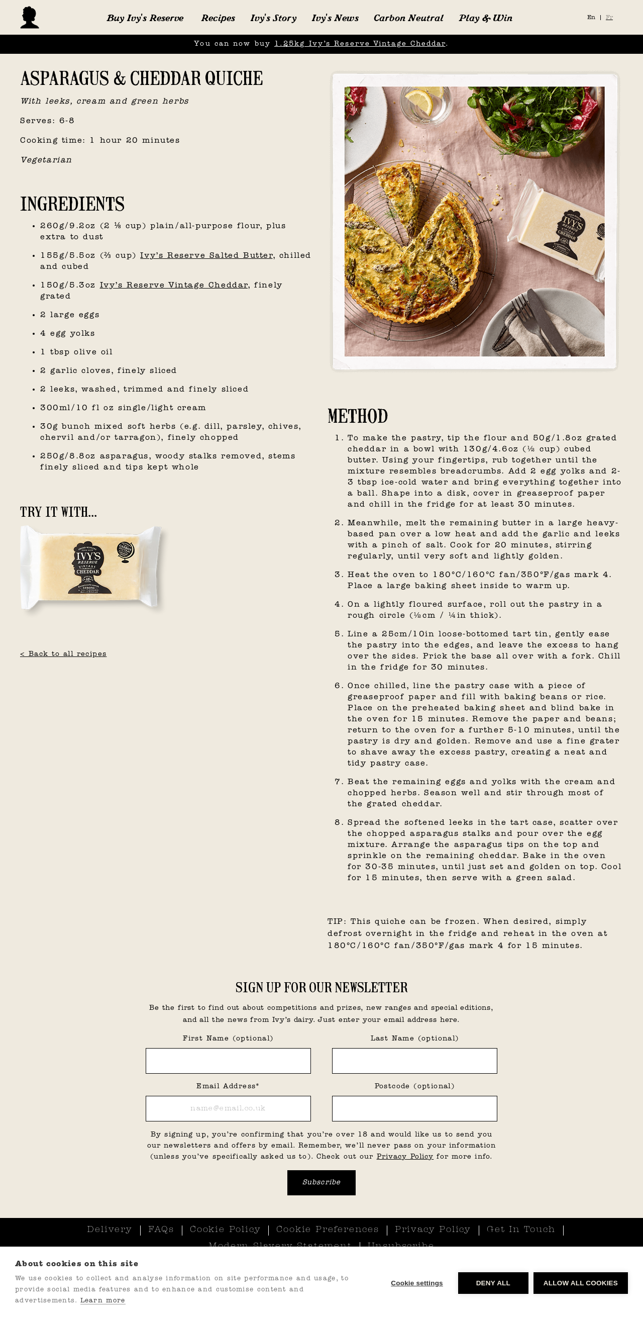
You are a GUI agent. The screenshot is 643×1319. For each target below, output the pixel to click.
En (591, 18)
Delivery (109, 1230)
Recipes (218, 18)
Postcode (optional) (415, 1086)
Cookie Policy (225, 1230)
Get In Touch (521, 1230)
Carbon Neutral (409, 18)
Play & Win (485, 18)
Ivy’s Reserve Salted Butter (206, 256)
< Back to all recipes (63, 654)
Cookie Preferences (327, 1230)
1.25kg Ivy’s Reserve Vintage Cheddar (360, 44)
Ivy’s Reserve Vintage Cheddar (174, 285)
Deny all (493, 1283)
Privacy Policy (405, 1157)
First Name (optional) (228, 1039)
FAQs (161, 1230)
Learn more (103, 1300)
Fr (609, 18)
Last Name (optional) (415, 1039)
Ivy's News (335, 18)
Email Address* (228, 1086)
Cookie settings (417, 1283)
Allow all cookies (581, 1283)
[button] (144, 18)
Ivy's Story (273, 18)
